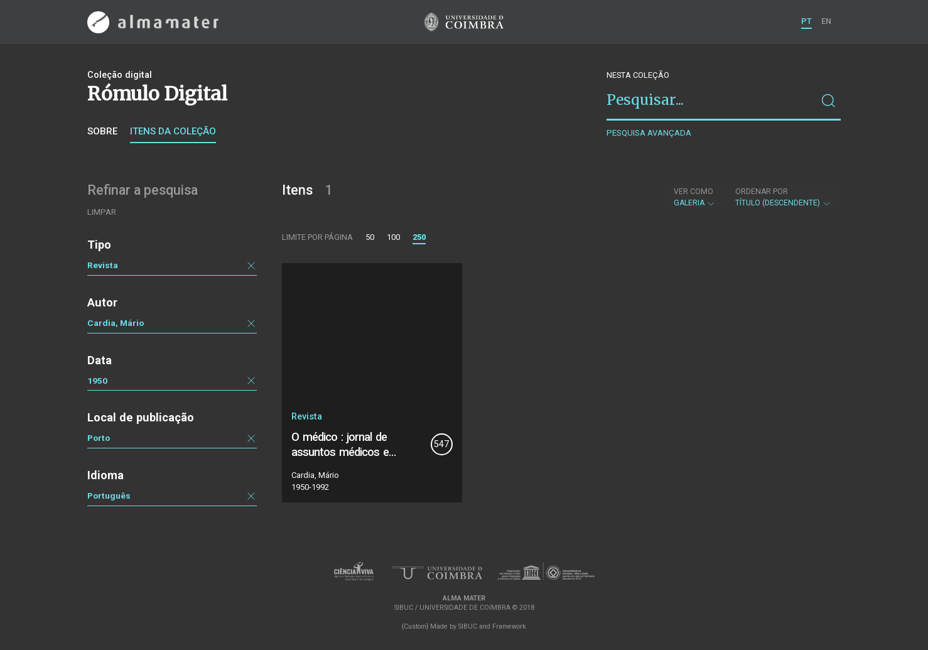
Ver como (693, 191)
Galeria (695, 197)
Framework (509, 626)
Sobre (102, 131)
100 (393, 237)
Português (109, 495)
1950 (97, 381)
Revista (102, 265)
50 (369, 237)
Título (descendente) (783, 197)
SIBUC (467, 626)
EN (826, 21)
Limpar (101, 212)
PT (806, 21)
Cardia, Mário (115, 323)
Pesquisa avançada (649, 133)
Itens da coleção (173, 131)
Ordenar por (761, 191)
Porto (98, 438)
